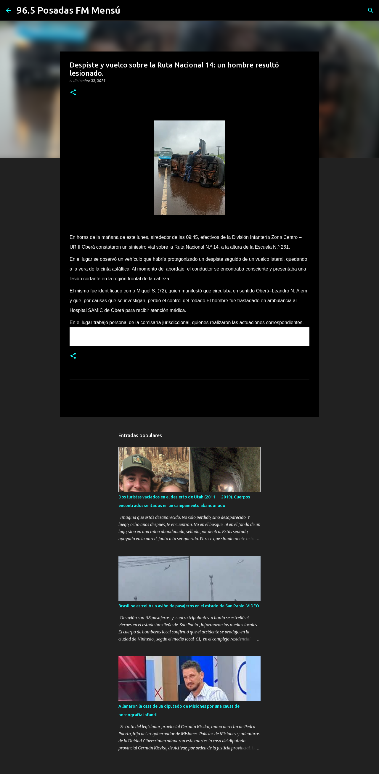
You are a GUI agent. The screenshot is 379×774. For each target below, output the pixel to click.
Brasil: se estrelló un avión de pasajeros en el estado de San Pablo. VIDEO (188, 606)
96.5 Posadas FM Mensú (68, 10)
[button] (73, 93)
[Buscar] (370, 10)
